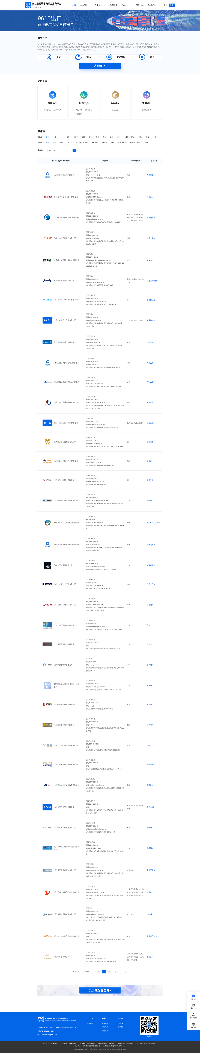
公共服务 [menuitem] (113, 5)
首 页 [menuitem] (73, 5)
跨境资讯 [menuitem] (152, 5)
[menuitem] (85, 5)
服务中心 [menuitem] (140, 5)
